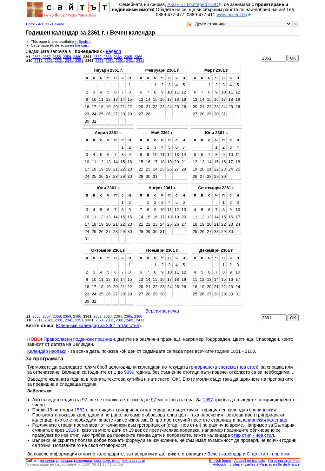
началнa (47, 460)
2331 (59, 60)
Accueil (43, 24)
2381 (110, 60)
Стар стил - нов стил (268, 453)
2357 (47, 57)
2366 (138, 57)
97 (153, 399)
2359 (67, 57)
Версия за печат (162, 310)
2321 (49, 60)
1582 (80, 409)
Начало (58, 24)
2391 (120, 60)
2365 (128, 57)
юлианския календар (265, 420)
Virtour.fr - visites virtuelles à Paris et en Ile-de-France (256, 464)
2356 (36, 57)
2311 (39, 60)
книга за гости (133, 460)
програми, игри (107, 460)
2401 (130, 60)
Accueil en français (249, 460)
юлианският (265, 409)
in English (83, 41)
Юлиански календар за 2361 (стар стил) (98, 325)
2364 (118, 57)
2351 (79, 60)
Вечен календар (224, 453)
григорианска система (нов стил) (223, 367)
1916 (71, 430)
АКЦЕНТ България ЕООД (194, 4)
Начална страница (284, 460)
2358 (57, 57)
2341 (69, 60)
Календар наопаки (46, 351)
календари (83, 460)
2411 (140, 60)
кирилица (64, 460)
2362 (97, 57)
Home (30, 24)
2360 (77, 57)
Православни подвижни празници (79, 339)
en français (79, 45)
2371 (100, 60)
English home (220, 460)
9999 (129, 372)
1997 (208, 399)
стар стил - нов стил (252, 435)
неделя (113, 51)
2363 (107, 57)
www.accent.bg (231, 14)
